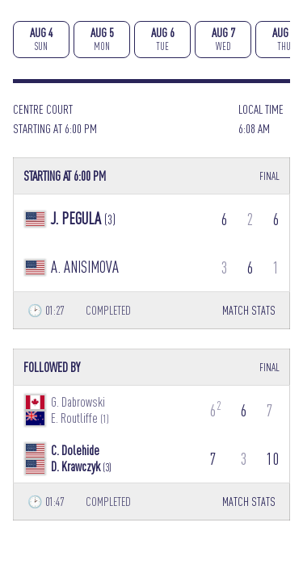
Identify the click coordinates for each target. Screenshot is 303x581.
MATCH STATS (249, 310)
